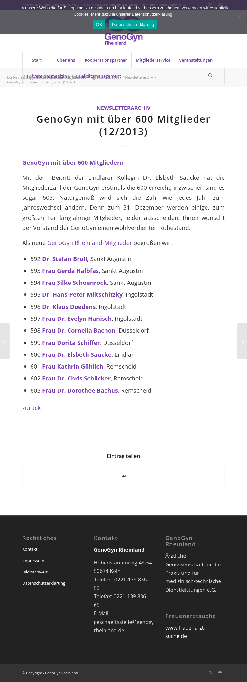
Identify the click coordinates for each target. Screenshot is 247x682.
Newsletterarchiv (123, 107)
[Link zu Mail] (220, 672)
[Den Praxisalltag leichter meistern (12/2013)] (242, 341)
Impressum (33, 561)
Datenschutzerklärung (43, 583)
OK (99, 24)
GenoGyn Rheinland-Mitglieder (90, 243)
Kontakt (29, 549)
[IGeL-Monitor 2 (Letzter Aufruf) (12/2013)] (5, 341)
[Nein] (239, 17)
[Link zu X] (210, 672)
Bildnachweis (35, 572)
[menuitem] (36, 60)
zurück (31, 408)
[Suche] (210, 76)
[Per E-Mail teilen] (123, 476)
